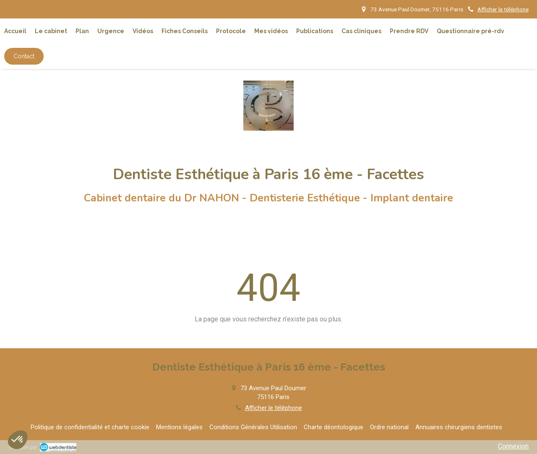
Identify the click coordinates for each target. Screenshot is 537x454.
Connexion (513, 446)
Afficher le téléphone (503, 9)
